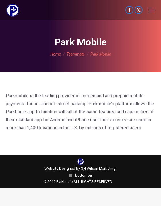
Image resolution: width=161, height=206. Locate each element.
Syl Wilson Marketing (98, 168)
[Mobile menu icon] (151, 10)
